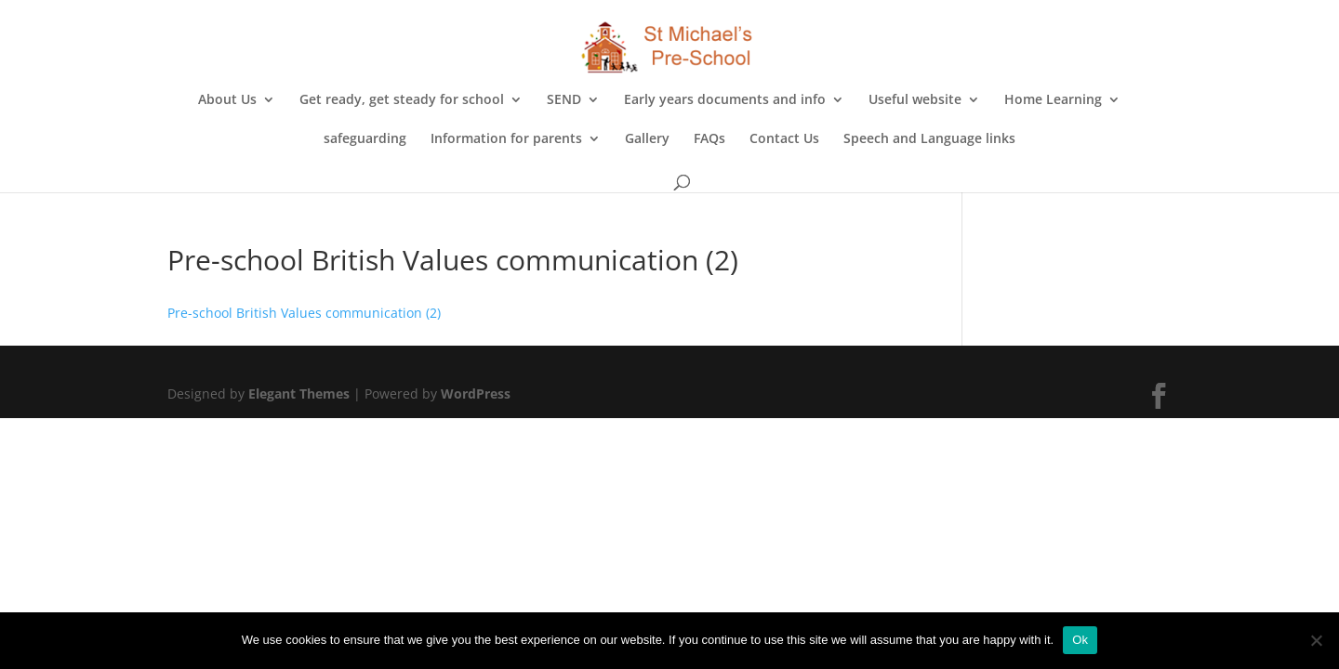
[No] (1315, 640)
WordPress (475, 393)
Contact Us (784, 139)
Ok (1080, 640)
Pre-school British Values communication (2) (304, 312)
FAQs (709, 139)
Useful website (914, 100)
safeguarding (365, 139)
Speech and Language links (929, 139)
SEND (564, 100)
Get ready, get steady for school (401, 100)
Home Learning (1053, 100)
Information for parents (506, 139)
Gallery (647, 139)
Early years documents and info (725, 100)
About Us (227, 100)
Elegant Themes (299, 393)
